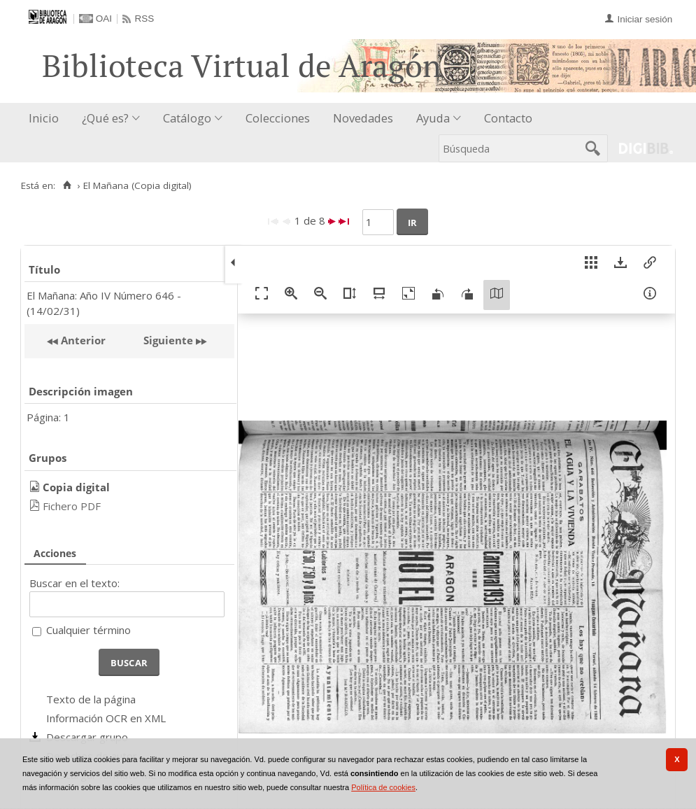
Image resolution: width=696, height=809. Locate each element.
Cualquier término (88, 630)
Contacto (508, 118)
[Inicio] (67, 185)
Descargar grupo (87, 737)
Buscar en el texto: (74, 583)
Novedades (363, 118)
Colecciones (278, 118)
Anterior (82, 340)
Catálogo (187, 118)
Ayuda (433, 118)
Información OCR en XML (106, 718)
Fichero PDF (72, 506)
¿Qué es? (105, 118)
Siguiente (168, 340)
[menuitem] (47, 118)
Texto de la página (91, 699)
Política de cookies (383, 787)
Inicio (44, 118)
